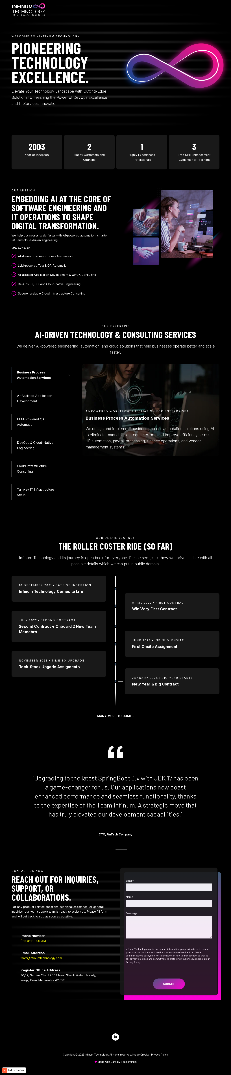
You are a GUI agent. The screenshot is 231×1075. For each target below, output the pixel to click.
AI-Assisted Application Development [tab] (34, 398)
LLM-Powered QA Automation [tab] (31, 421)
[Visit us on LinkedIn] (115, 1037)
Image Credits (140, 1054)
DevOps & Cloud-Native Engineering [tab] (35, 445)
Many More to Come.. (115, 716)
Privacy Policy (159, 1054)
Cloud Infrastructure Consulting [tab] (32, 468)
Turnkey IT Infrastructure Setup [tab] (35, 492)
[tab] (108, 849)
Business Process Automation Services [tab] (34, 375)
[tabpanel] (150, 410)
